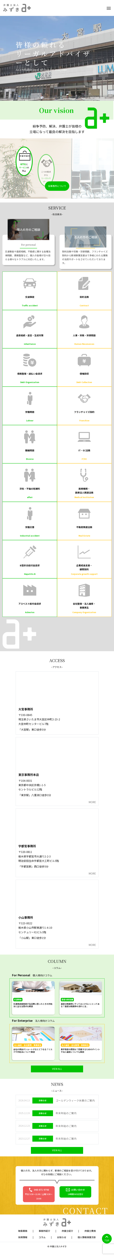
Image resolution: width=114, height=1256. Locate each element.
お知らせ (61, 1237)
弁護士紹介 (67, 1230)
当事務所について (57, 186)
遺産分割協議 (67, 999)
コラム (42, 1237)
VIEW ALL (57, 1068)
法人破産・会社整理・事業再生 (27, 1045)
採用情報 (22, 1237)
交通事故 (18, 999)
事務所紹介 (44, 1230)
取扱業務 (22, 1230)
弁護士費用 (90, 1230)
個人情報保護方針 (87, 1237)
